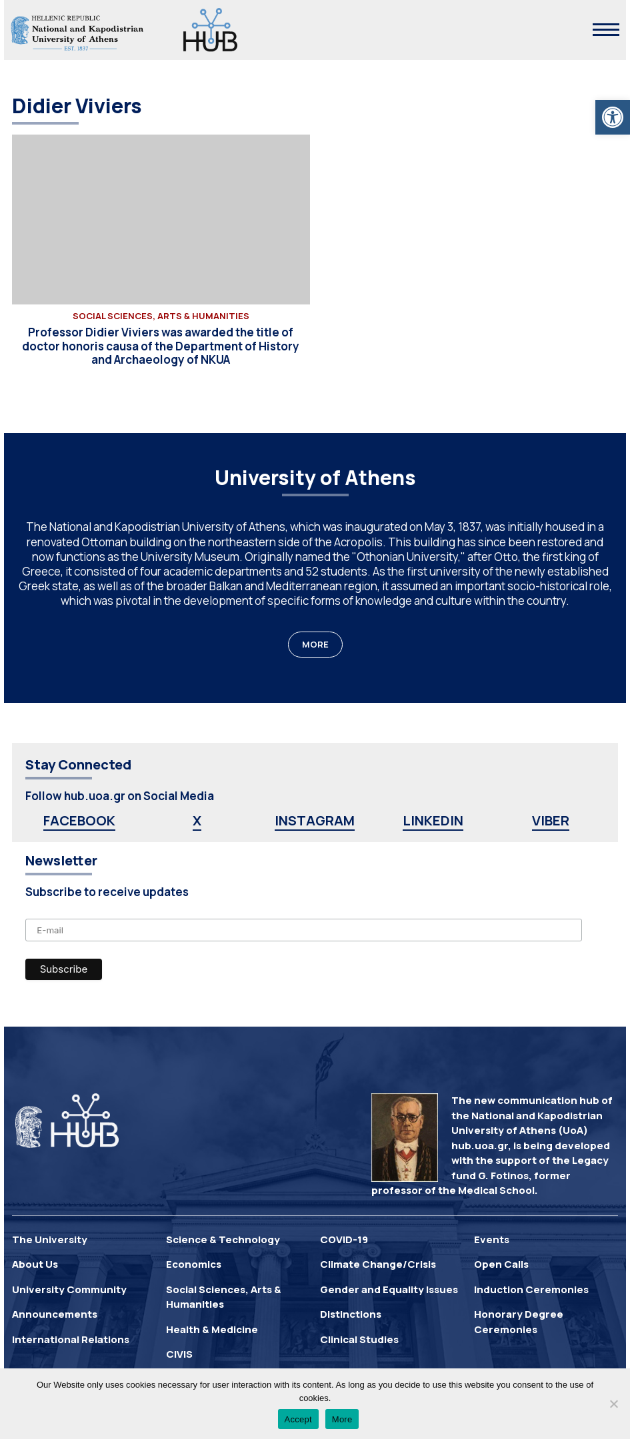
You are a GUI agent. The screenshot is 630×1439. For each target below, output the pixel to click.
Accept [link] (298, 1419)
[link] (612, 117)
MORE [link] (315, 644)
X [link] (197, 820)
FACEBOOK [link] (79, 820)
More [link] (342, 1419)
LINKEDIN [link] (433, 820)
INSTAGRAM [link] (315, 820)
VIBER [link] (550, 820)
